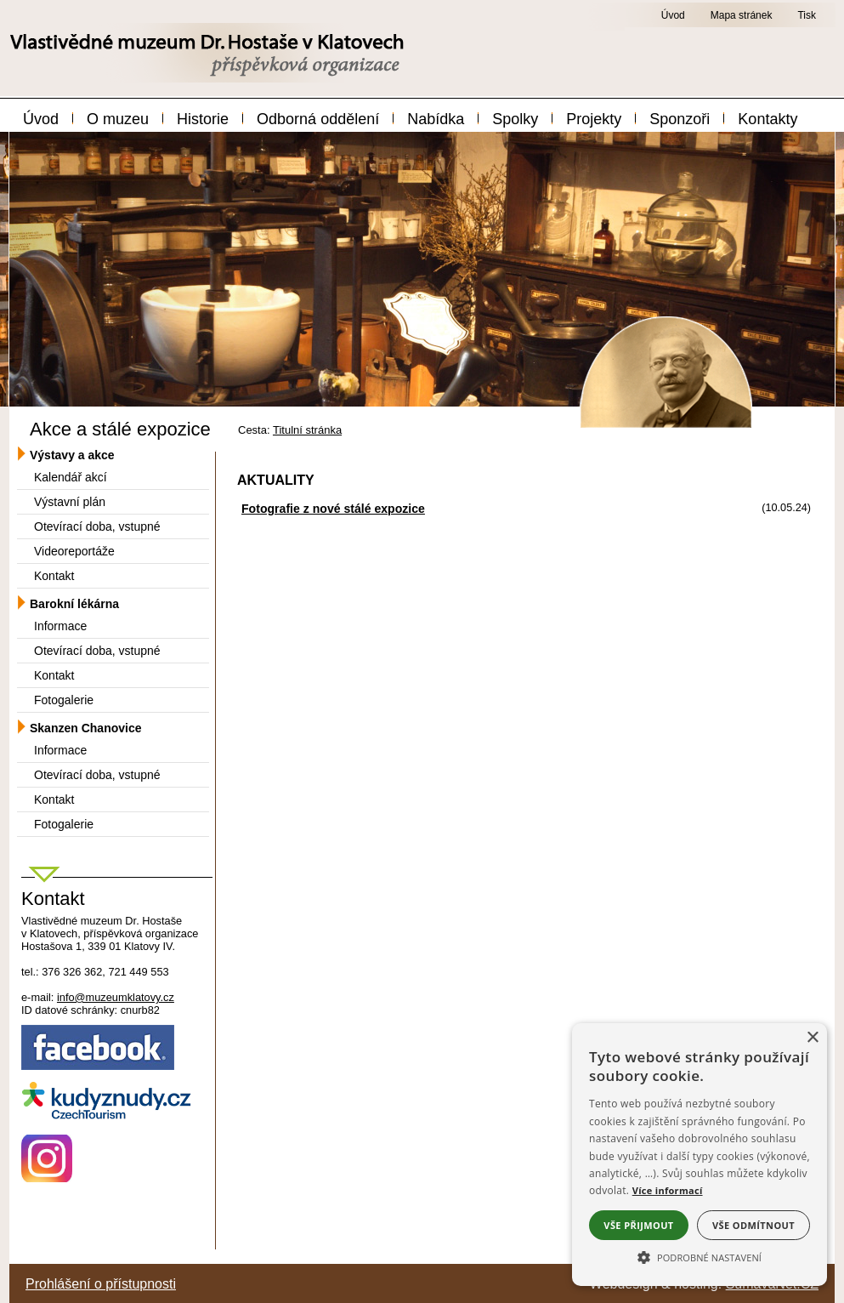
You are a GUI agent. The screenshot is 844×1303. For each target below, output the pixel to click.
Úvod (41, 119)
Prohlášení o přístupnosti (100, 1284)
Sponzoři (679, 119)
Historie (203, 119)
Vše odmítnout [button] (753, 1225)
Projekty (593, 119)
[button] (699, 1256)
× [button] (812, 1038)
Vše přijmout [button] (638, 1225)
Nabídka (435, 119)
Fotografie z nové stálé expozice (333, 508)
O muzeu (118, 119)
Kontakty (767, 119)
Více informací (667, 1190)
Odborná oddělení (318, 119)
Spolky (515, 119)
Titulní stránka (307, 430)
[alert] (699, 1154)
